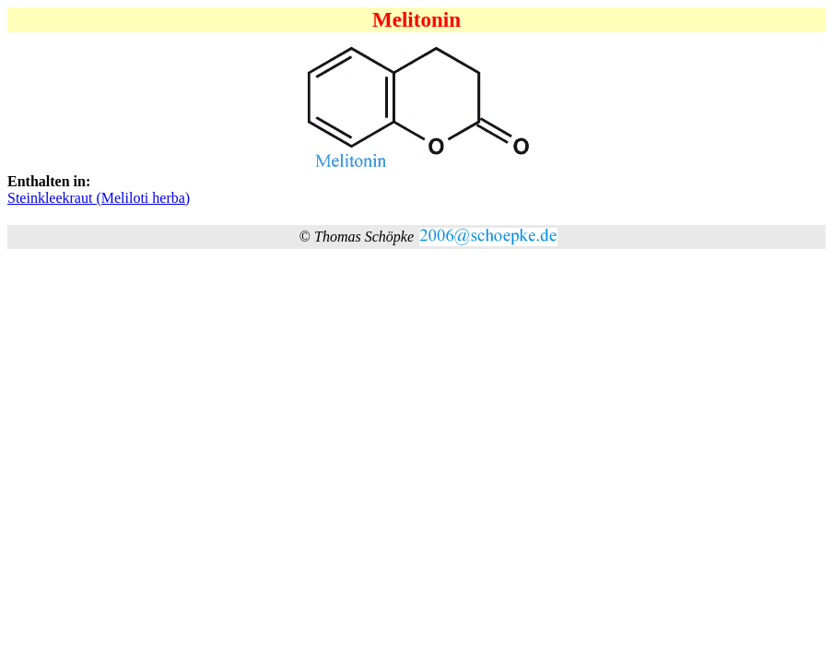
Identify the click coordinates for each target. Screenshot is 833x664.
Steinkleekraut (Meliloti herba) (98, 198)
